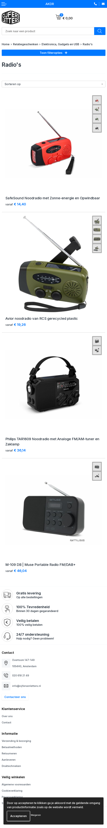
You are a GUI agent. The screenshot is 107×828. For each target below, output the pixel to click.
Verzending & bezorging (16, 740)
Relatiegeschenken (25, 44)
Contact (6, 722)
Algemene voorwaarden (16, 784)
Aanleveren (9, 759)
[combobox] (48, 31)
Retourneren (9, 753)
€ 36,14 (15, 450)
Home (6, 44)
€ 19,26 (15, 325)
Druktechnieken (11, 765)
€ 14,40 (15, 204)
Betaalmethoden (12, 747)
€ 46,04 (16, 571)
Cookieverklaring (12, 790)
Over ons (7, 716)
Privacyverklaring (12, 796)
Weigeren (36, 815)
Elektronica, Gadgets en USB (60, 44)
